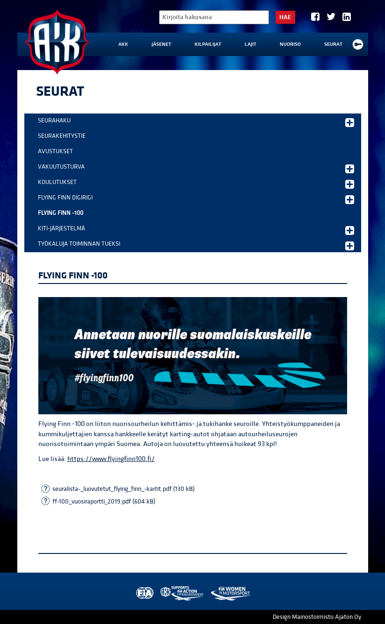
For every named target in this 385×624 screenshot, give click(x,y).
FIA (143, 593)
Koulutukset (196, 183)
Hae (285, 17)
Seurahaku (196, 122)
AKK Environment (182, 593)
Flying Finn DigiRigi (196, 199)
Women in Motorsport (230, 593)
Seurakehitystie (62, 136)
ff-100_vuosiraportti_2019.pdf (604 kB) (103, 501)
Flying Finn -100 (60, 213)
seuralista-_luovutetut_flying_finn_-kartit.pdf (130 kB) (123, 489)
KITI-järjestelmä (196, 230)
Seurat (333, 44)
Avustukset (55, 151)
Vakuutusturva (196, 168)
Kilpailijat (208, 44)
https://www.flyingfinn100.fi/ (111, 458)
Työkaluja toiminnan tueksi (196, 245)
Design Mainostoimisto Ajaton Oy (317, 617)
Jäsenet (161, 44)
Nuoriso (290, 44)
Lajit (250, 44)
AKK (123, 44)
